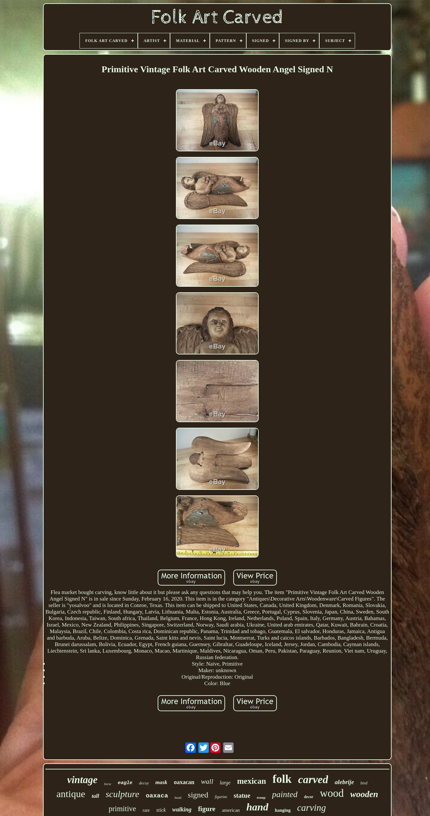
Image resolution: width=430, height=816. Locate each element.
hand (257, 807)
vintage (82, 779)
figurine (221, 797)
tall (95, 796)
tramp (261, 797)
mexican (251, 781)
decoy (144, 783)
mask (161, 782)
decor (308, 797)
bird (364, 783)
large (225, 782)
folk (282, 779)
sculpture (122, 794)
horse (107, 784)
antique (70, 793)
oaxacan (184, 782)
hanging (283, 810)
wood (332, 793)
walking (182, 809)
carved (313, 779)
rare (146, 810)
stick (161, 810)
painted (284, 794)
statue (242, 795)
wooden (364, 794)
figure (206, 809)
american (231, 810)
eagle (125, 783)
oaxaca (157, 795)
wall (207, 781)
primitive (122, 809)
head (178, 797)
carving (311, 807)
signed (198, 795)
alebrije (344, 782)
